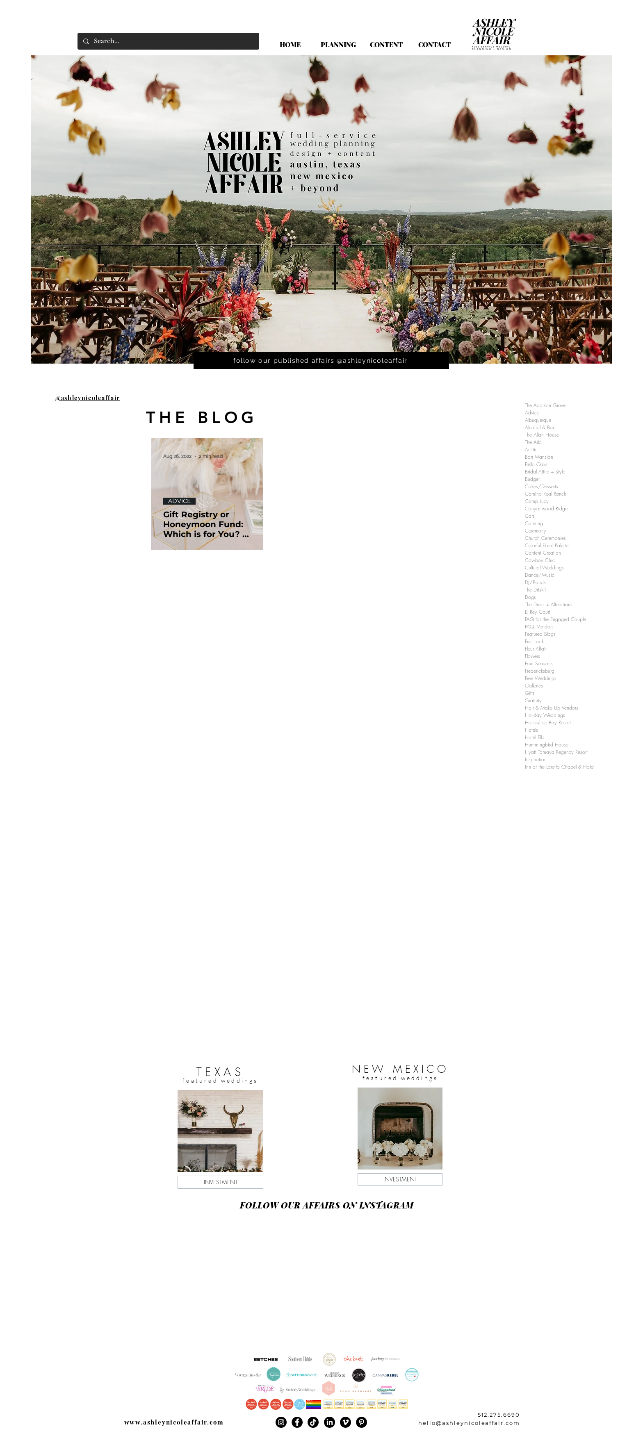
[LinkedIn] (329, 1422)
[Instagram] (281, 1422)
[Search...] (168, 41)
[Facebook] (297, 1422)
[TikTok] (313, 1422)
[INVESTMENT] (220, 1182)
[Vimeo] (345, 1422)
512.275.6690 (499, 1414)
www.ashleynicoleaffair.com (174, 1422)
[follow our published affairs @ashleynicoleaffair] (321, 360)
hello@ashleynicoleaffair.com (469, 1423)
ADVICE (179, 501)
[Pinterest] (361, 1422)
